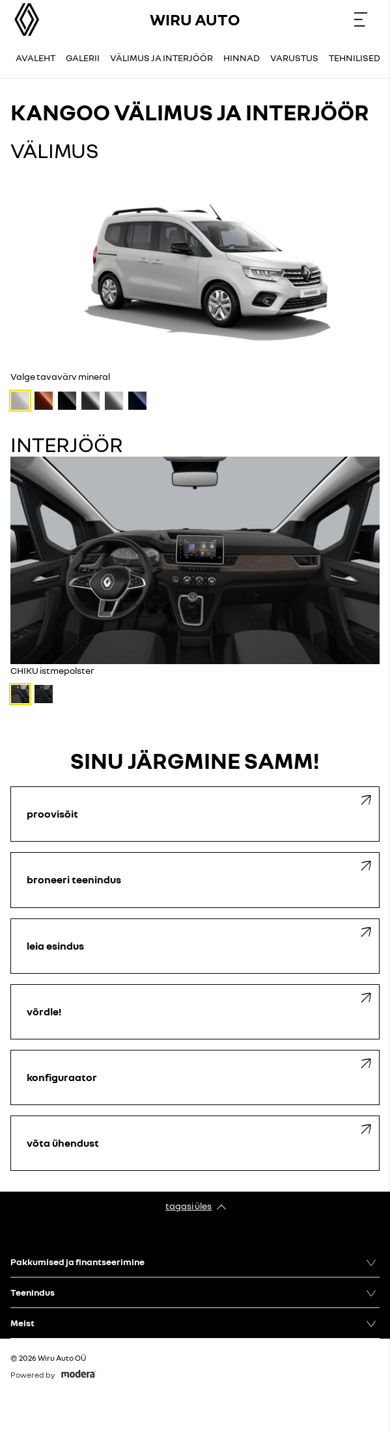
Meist (22, 1322)
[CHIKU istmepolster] (20, 694)
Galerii (83, 57)
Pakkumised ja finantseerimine (77, 1261)
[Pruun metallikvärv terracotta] (43, 400)
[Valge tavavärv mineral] (20, 400)
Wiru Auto (195, 19)
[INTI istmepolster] (43, 694)
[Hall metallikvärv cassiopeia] (90, 400)
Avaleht (35, 57)
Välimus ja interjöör (161, 57)
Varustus (294, 57)
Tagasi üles (188, 1205)
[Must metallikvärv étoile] (67, 400)
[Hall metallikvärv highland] (114, 400)
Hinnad (241, 57)
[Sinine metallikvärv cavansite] (137, 400)
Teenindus (32, 1292)
